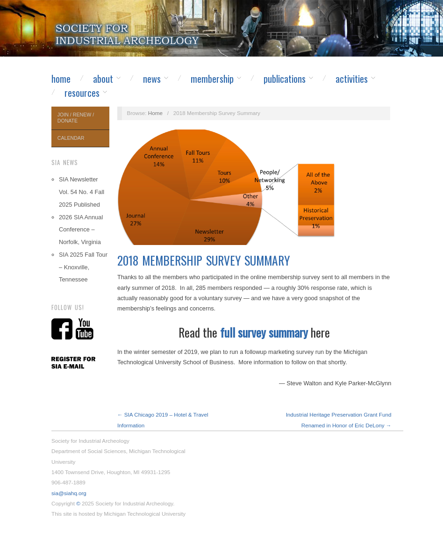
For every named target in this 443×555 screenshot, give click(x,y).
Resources (82, 92)
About (103, 78)
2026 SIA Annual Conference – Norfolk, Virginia (81, 230)
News (152, 78)
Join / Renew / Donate (75, 117)
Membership (212, 78)
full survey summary (264, 332)
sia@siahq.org (68, 493)
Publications (285, 78)
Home (61, 78)
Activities (352, 78)
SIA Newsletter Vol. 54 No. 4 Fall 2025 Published (81, 192)
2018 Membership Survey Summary (203, 260)
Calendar (71, 138)
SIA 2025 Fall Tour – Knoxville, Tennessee (83, 267)
